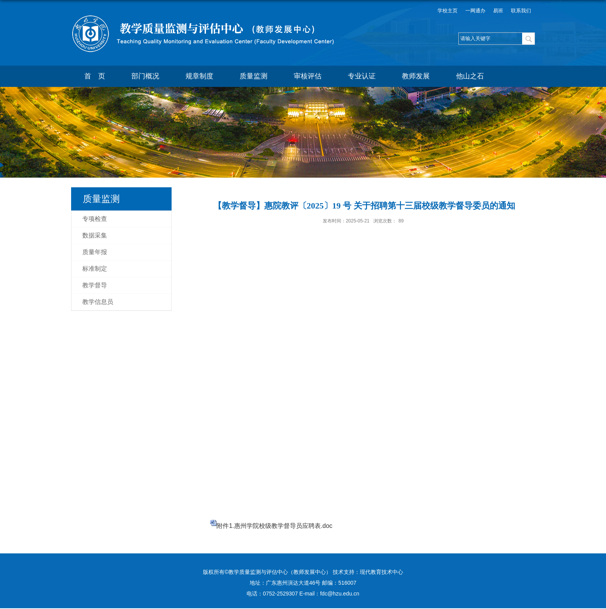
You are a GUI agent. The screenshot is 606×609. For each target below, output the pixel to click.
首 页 (94, 76)
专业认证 (362, 76)
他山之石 (470, 76)
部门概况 (145, 76)
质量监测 (253, 76)
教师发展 (416, 76)
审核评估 (308, 76)
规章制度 (199, 76)
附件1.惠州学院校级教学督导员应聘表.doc (274, 525)
